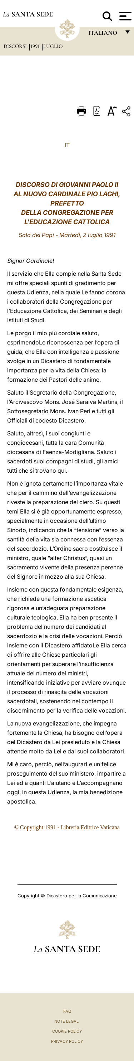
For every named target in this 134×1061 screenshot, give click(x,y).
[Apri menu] (124, 16)
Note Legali (67, 1021)
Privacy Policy (67, 1041)
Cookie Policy (67, 1031)
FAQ (67, 1011)
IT (67, 145)
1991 (35, 46)
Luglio (53, 46)
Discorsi (16, 46)
